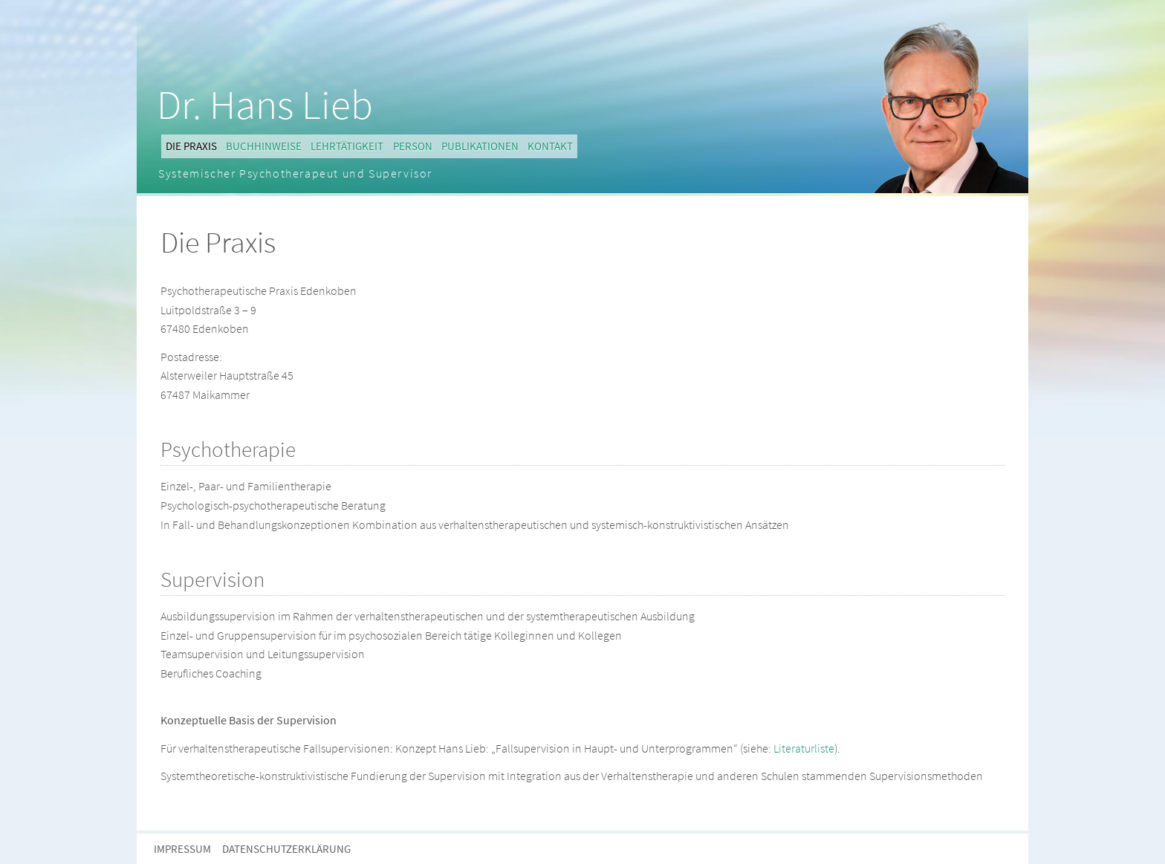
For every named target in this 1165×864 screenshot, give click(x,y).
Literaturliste (803, 748)
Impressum (182, 849)
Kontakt (550, 146)
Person (412, 146)
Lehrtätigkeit (347, 146)
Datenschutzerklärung (286, 849)
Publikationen (480, 146)
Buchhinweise (264, 146)
